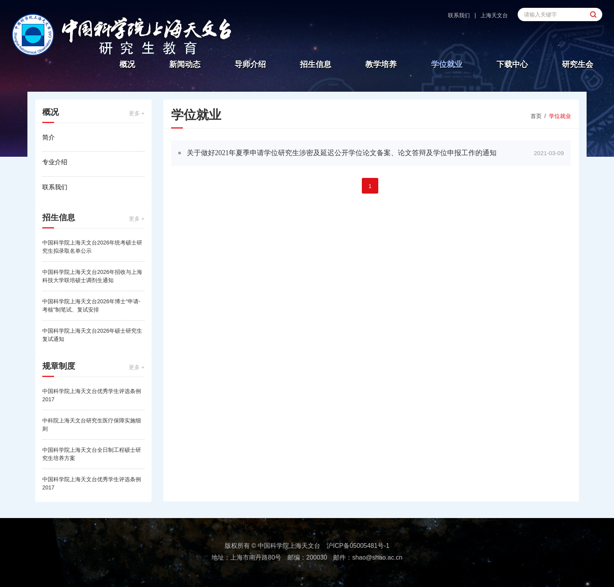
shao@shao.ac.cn (377, 557)
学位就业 (446, 64)
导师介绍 (250, 64)
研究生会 (577, 64)
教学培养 (381, 64)
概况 (127, 64)
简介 (48, 137)
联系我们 (459, 15)
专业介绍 (54, 162)
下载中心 (512, 64)
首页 (536, 116)
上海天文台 (494, 15)
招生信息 (315, 64)
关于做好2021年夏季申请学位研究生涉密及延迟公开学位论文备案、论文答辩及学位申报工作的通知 (342, 153)
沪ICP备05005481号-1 (358, 545)
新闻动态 (184, 64)
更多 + (136, 113)
